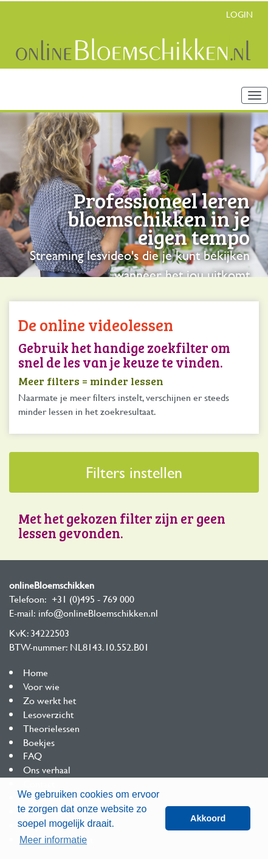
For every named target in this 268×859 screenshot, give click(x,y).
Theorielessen (51, 728)
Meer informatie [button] (53, 840)
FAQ (32, 755)
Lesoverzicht (48, 714)
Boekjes (39, 742)
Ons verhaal (46, 769)
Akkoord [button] (207, 818)
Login (239, 14)
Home (35, 672)
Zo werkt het (49, 700)
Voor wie (41, 686)
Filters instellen (134, 472)
